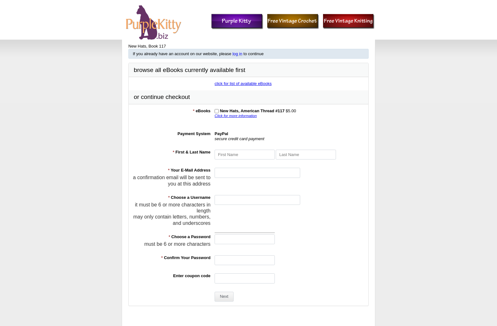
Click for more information (236, 116)
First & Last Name (191, 152)
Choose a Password (189, 236)
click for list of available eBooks (243, 83)
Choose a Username (189, 197)
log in (237, 53)
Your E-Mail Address (189, 170)
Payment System (194, 133)
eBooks (201, 110)
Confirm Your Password (186, 257)
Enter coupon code (191, 275)
